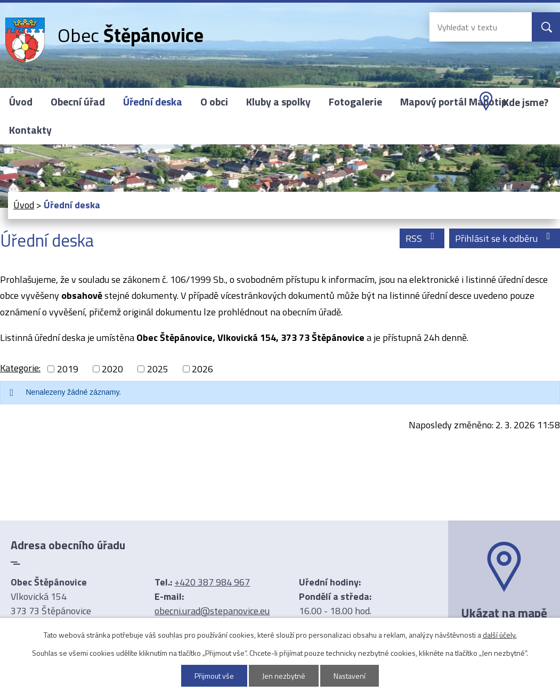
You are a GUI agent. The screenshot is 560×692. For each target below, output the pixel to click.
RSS (422, 238)
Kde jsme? (525, 102)
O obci (214, 102)
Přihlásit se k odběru (505, 238)
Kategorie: (20, 368)
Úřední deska (152, 102)
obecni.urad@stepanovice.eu (212, 611)
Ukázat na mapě (504, 612)
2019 (67, 369)
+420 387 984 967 (212, 582)
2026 (202, 369)
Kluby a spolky (278, 102)
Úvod (21, 102)
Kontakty (30, 130)
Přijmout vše (214, 675)
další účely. (500, 634)
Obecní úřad (78, 102)
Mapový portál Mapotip (453, 102)
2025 (157, 369)
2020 (112, 369)
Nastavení (350, 675)
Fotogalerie (355, 102)
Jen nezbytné (283, 675)
